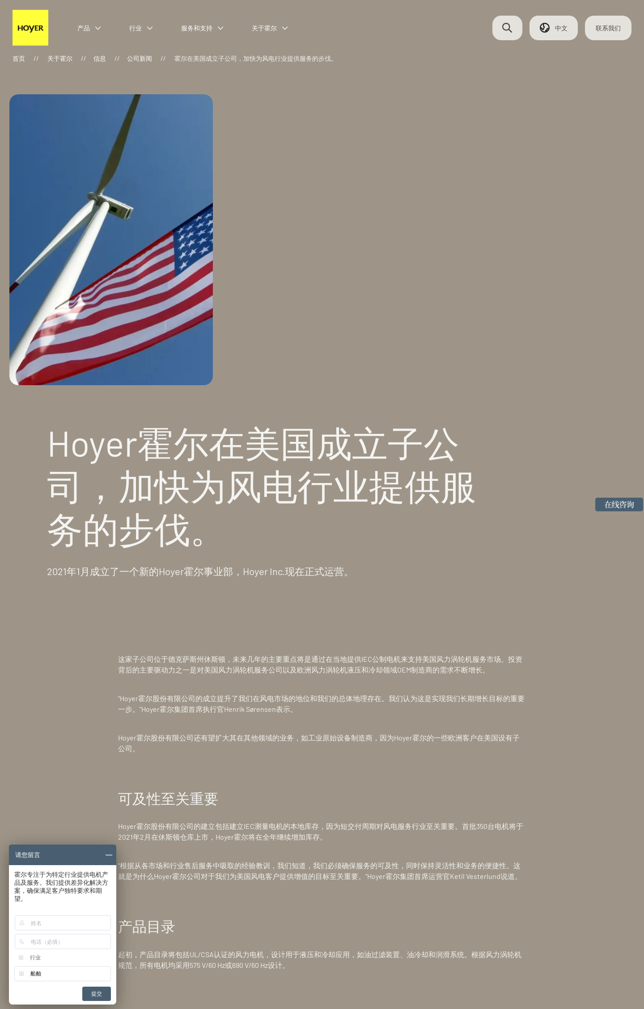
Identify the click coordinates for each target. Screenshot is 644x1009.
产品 (101, 32)
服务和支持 (214, 32)
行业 (153, 32)
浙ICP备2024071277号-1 (183, 976)
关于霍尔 (282, 32)
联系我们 (599, 32)
